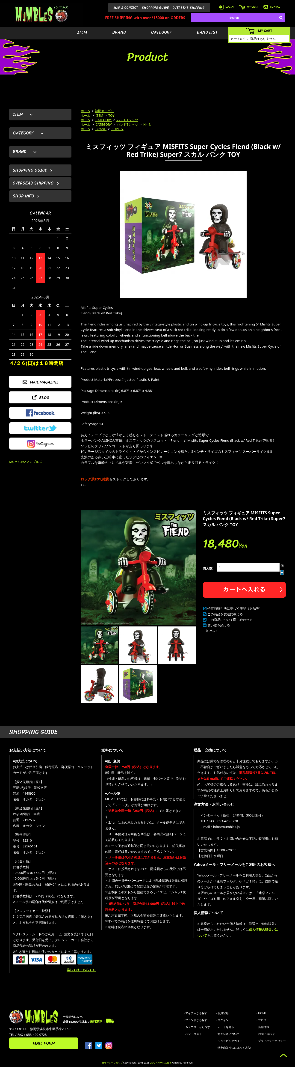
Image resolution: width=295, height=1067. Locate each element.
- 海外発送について (228, 1034)
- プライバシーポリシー (271, 1041)
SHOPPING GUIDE (155, 8)
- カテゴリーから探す (197, 1027)
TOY (111, 115)
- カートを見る (225, 1027)
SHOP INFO (23, 196)
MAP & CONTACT (126, 8)
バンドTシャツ (127, 120)
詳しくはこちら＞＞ (81, 970)
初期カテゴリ (104, 111)
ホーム (85, 111)
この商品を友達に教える (225, 614)
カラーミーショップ (112, 1062)
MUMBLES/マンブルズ (25, 461)
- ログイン (222, 1020)
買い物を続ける (218, 625)
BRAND (119, 32)
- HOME (261, 1013)
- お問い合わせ (266, 1034)
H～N (146, 124)
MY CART (248, 6)
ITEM (82, 32)
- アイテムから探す (195, 1013)
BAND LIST (207, 32)
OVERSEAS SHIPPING (188, 8)
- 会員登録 (222, 1013)
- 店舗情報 (263, 1027)
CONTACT (272, 6)
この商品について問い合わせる (230, 619)
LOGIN (226, 6)
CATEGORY (161, 32)
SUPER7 (117, 129)
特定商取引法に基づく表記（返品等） (234, 608)
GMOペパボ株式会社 (160, 1062)
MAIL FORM (44, 1043)
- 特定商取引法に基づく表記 (233, 1048)
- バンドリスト (193, 1034)
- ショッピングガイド (229, 1041)
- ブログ (261, 1020)
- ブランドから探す (195, 1020)
